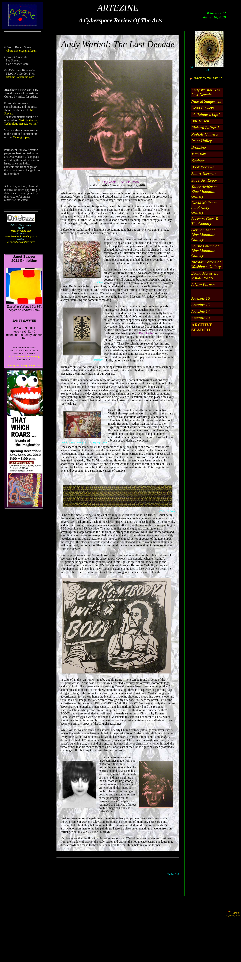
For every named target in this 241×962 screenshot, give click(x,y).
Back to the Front (208, 78)
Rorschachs (146, 333)
